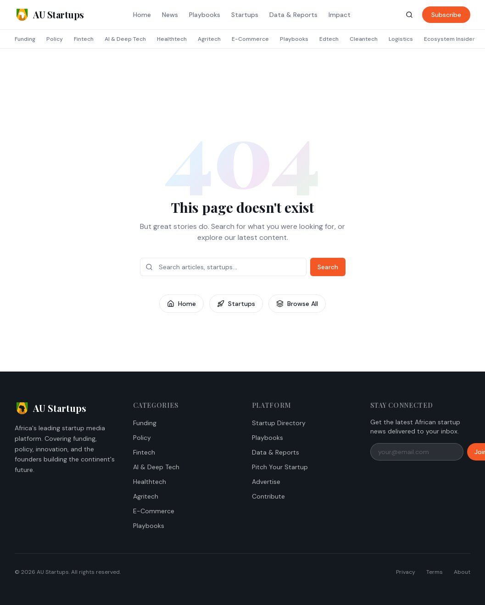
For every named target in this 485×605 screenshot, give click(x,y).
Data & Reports (293, 15)
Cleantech (364, 39)
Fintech (84, 39)
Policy (54, 39)
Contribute (268, 496)
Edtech (329, 39)
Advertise (266, 481)
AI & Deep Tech (125, 39)
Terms (434, 572)
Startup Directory (279, 423)
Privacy (405, 572)
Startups (244, 15)
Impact (340, 15)
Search (328, 267)
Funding (25, 39)
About (462, 572)
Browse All (297, 304)
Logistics (401, 39)
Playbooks (204, 15)
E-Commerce (250, 39)
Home (142, 15)
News (170, 15)
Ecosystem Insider (449, 39)
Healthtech (172, 39)
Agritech (209, 39)
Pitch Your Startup (280, 467)
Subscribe (446, 15)
